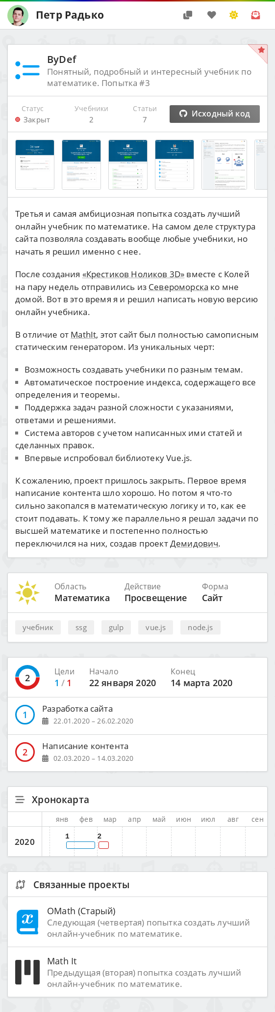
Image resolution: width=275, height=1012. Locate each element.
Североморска (178, 286)
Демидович (194, 543)
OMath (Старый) (81, 910)
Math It (61, 960)
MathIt (83, 334)
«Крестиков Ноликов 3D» (133, 274)
